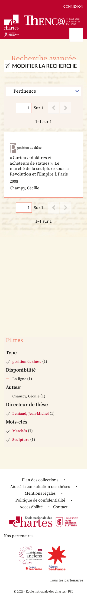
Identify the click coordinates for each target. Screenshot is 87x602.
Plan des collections (40, 480)
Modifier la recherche (44, 66)
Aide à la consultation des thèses (40, 486)
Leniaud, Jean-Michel (30, 413)
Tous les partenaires (66, 580)
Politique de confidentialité (40, 500)
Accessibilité (31, 507)
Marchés (19, 431)
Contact (60, 507)
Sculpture (20, 439)
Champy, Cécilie (25, 396)
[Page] (24, 108)
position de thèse (26, 361)
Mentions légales (40, 493)
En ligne (19, 379)
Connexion (73, 6)
